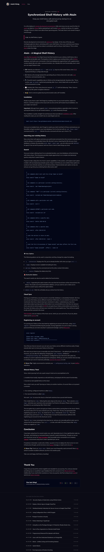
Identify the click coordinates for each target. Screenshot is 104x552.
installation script (68, 114)
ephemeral (50, 42)
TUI (75, 69)
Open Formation (43, 437)
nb (77, 448)
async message (35, 475)
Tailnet (26, 439)
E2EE (45, 306)
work (25, 28)
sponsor (34, 315)
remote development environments (45, 26)
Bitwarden (67, 327)
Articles (23, 4)
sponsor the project (55, 359)
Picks (28, 4)
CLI (58, 11)
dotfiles (77, 363)
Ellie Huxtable (33, 57)
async (51, 445)
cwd (74, 75)
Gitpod (36, 28)
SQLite (76, 59)
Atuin (25, 48)
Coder (59, 28)
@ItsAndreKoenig (70, 471)
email (74, 473)
